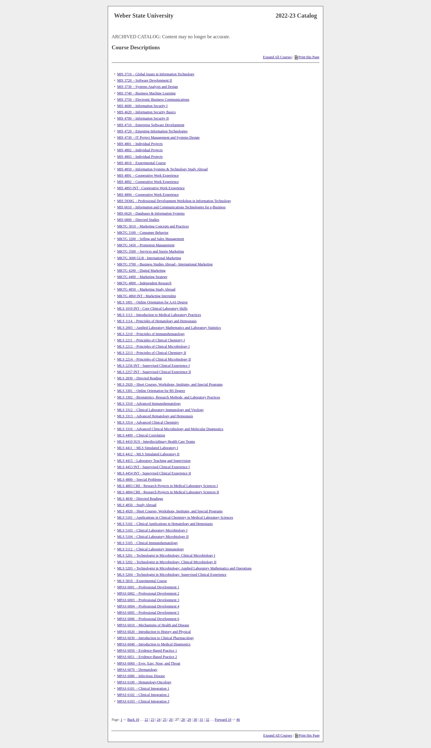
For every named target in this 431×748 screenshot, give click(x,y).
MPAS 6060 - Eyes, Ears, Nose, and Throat (148, 663)
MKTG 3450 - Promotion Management (145, 245)
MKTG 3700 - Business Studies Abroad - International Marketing (165, 264)
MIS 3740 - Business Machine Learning (146, 93)
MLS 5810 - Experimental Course (142, 581)
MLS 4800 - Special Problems (139, 479)
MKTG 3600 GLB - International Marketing (149, 258)
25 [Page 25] (164, 720)
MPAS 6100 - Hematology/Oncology (144, 682)
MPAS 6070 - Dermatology (137, 670)
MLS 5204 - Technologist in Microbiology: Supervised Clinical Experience (171, 575)
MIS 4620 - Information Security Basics (146, 112)
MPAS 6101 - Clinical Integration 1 (143, 688)
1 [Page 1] (121, 720)
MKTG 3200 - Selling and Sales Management (150, 239)
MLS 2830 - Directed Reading (139, 378)
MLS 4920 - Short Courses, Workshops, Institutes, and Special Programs (169, 511)
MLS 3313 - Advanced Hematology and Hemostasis (155, 416)
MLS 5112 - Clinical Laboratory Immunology (150, 549)
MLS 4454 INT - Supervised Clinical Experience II (154, 473)
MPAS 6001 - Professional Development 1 (148, 587)
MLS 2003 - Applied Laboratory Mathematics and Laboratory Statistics (169, 328)
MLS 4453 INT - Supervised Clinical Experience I (153, 467)
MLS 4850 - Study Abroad (136, 505)
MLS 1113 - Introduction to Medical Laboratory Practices (159, 315)
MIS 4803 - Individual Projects (140, 157)
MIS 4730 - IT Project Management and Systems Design (158, 137)
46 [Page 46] (238, 720)
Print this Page (307, 57)
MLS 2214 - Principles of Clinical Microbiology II (154, 359)
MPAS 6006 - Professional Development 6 (148, 619)
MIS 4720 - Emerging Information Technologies (152, 131)
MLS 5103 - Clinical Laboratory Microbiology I (152, 530)
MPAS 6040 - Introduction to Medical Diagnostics (153, 644)
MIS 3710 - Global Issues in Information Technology (155, 74)
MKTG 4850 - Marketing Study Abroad (146, 289)
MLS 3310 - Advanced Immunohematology (149, 404)
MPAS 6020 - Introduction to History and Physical (154, 632)
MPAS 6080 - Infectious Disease (141, 676)
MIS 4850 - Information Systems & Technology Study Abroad (162, 169)
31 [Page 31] (201, 720)
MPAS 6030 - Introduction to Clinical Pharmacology (155, 638)
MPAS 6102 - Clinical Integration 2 (143, 695)
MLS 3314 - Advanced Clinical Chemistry (148, 422)
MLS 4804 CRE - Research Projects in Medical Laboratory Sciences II (168, 492)
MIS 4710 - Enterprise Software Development (150, 125)
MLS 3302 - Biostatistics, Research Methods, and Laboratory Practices (168, 397)
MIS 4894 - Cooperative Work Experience (148, 195)
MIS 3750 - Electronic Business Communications (153, 99)
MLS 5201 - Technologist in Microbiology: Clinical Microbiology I (166, 555)
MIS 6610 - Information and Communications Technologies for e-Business (171, 207)
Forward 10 (223, 720)
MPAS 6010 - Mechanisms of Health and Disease (153, 625)
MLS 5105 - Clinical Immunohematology (147, 543)
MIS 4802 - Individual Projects (140, 150)
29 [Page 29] (189, 720)
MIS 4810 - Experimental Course (141, 163)
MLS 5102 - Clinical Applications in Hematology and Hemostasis (165, 524)
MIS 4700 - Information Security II (143, 118)
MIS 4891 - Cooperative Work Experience (148, 175)
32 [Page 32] (207, 720)
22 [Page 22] (146, 720)
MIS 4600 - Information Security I (142, 106)
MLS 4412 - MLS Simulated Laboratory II (148, 454)
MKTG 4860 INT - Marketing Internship (146, 296)
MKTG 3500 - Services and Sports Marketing (150, 251)
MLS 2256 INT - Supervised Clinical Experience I (153, 366)
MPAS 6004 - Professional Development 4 (148, 606)
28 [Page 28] (183, 720)
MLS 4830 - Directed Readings (140, 499)
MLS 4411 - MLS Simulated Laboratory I (147, 448)
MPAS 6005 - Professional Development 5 (148, 612)
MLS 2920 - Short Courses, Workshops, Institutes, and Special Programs (169, 384)
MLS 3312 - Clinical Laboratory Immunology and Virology (160, 410)
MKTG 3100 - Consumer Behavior (143, 232)
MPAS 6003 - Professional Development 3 (148, 600)
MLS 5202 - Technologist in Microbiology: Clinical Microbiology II (166, 562)
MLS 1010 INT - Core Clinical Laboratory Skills (152, 308)
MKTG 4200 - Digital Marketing (141, 270)
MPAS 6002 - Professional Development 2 (148, 593)
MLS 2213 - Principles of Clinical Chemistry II (151, 353)
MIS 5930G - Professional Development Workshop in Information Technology (174, 201)
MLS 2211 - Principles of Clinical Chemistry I (151, 340)
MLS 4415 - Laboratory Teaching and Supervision (153, 461)
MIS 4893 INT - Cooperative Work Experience (151, 188)
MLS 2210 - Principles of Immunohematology (151, 334)
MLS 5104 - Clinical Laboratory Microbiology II (153, 537)
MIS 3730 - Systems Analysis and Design (147, 87)
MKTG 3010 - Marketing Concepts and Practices (153, 226)
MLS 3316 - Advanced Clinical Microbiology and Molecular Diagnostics (170, 429)
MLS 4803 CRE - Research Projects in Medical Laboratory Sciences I (167, 486)
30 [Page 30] (195, 720)
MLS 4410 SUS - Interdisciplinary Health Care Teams (156, 441)
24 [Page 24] (158, 720)
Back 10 (133, 720)
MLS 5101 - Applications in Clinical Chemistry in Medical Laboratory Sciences (175, 517)
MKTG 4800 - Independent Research (144, 283)
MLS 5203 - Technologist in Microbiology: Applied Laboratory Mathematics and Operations (184, 568)
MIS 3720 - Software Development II (144, 80)
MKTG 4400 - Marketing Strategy (142, 277)
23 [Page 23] (152, 720)
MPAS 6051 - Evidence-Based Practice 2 (147, 657)
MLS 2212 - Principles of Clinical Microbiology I (153, 346)
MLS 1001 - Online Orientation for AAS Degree (152, 302)
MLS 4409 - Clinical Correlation (141, 435)
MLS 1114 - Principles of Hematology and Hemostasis (157, 321)
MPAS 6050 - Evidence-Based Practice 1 (147, 650)
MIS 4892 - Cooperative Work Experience (148, 182)
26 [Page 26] (171, 720)
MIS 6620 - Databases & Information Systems (151, 213)
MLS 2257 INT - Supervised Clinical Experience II (154, 372)
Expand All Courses (277, 57)
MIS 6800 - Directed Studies (138, 220)
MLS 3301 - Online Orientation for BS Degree (151, 391)
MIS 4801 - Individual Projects (140, 144)
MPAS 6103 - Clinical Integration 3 (143, 701)
